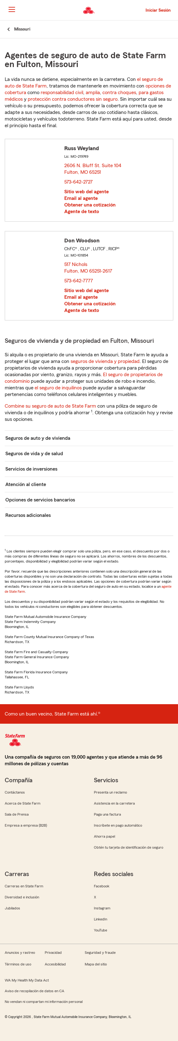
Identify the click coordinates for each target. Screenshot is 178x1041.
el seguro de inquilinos (58, 387)
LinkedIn (100, 919)
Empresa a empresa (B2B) (26, 825)
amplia (93, 92)
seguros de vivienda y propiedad (105, 361)
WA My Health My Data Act (27, 980)
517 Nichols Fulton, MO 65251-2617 (88, 268)
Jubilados (12, 908)
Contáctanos (15, 792)
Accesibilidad (55, 964)
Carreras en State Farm (24, 886)
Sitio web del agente (86, 191)
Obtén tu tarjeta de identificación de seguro (128, 847)
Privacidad (53, 952)
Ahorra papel (104, 836)
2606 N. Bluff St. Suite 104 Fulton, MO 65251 (92, 169)
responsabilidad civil (62, 92)
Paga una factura (107, 814)
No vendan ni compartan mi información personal (44, 1002)
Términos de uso (18, 964)
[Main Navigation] (12, 9)
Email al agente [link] (81, 198)
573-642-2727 (78, 181)
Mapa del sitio (96, 964)
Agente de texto (81, 211)
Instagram (102, 908)
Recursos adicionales (28, 515)
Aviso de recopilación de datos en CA (34, 991)
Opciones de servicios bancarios (40, 499)
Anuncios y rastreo (20, 952)
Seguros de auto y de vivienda (37, 438)
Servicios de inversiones (31, 469)
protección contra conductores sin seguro (73, 99)
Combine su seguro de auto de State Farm (50, 406)
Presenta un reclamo (110, 792)
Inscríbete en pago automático (118, 825)
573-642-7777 (78, 280)
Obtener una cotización (90, 204)
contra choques (119, 92)
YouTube (100, 930)
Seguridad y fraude (100, 952)
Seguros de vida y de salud (34, 453)
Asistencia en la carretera (114, 803)
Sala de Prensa (17, 814)
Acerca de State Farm (22, 803)
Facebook (101, 886)
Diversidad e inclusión (22, 897)
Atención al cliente (25, 484)
